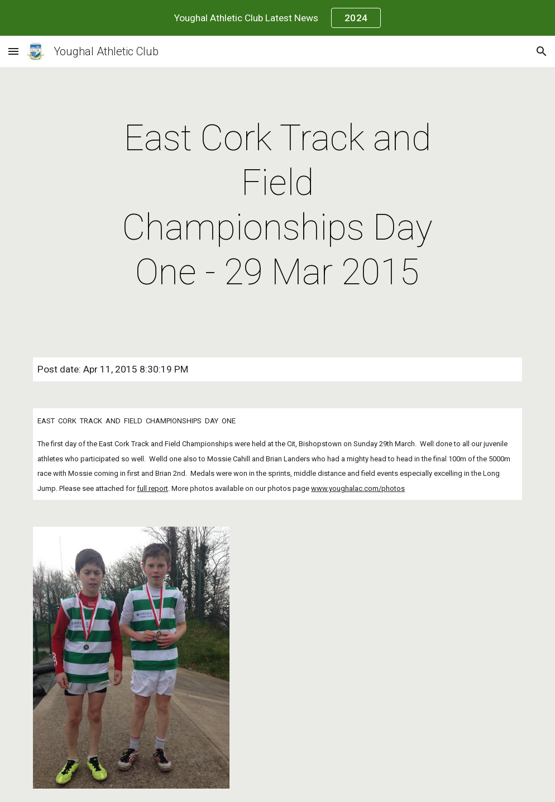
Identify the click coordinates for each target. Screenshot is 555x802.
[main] (277, 205)
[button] (13, 51)
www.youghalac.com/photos (358, 488)
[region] (277, 18)
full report (152, 488)
